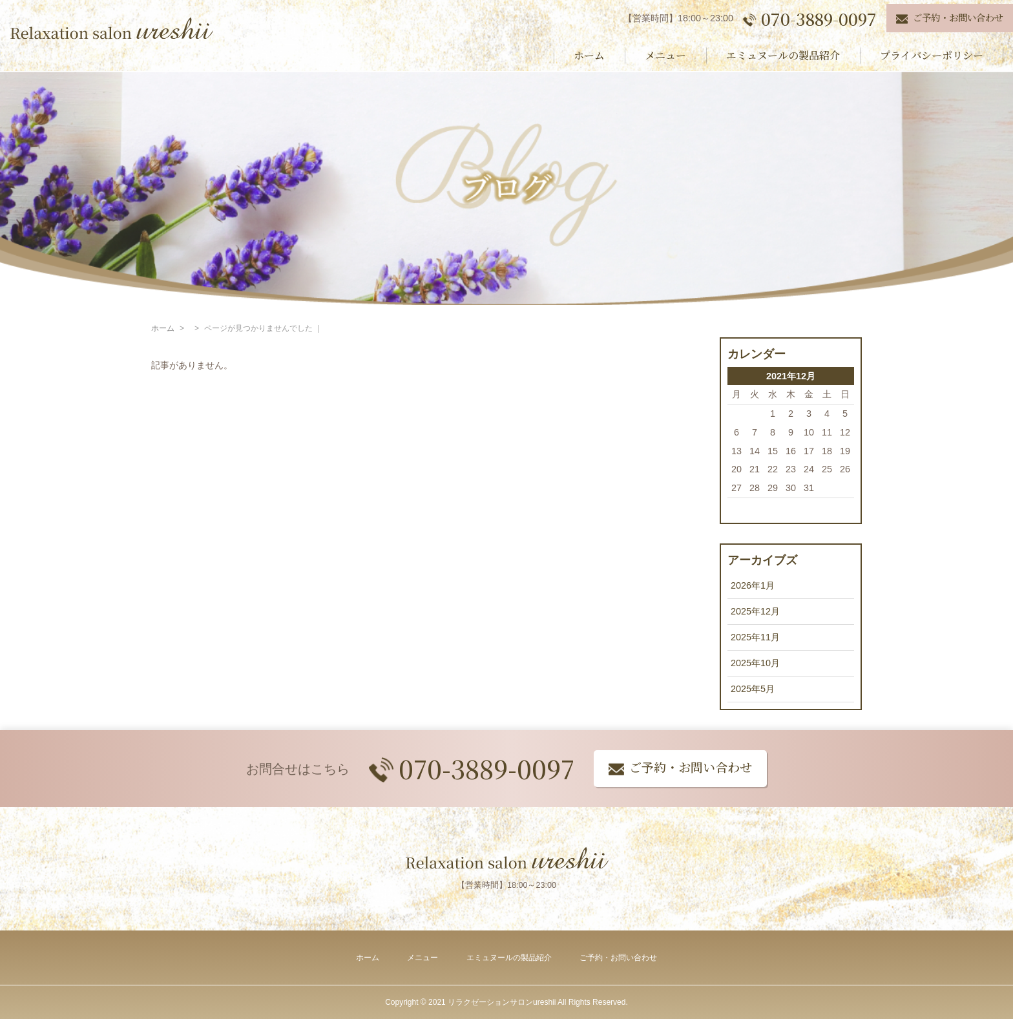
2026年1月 (753, 585)
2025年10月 (755, 663)
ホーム (589, 55)
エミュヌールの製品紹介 (783, 55)
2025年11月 (755, 637)
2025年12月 (755, 611)
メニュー (665, 55)
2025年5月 (753, 689)
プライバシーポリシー (931, 55)
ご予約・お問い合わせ (618, 957)
